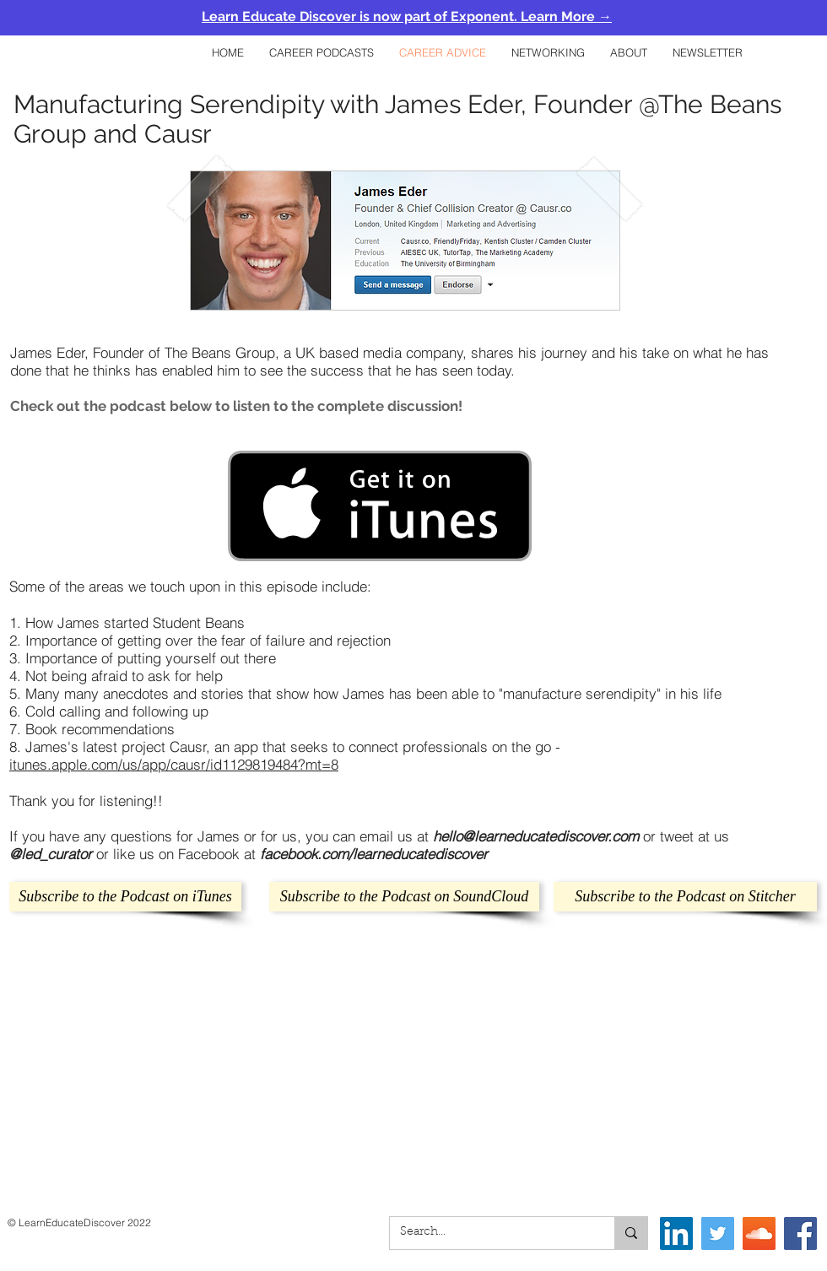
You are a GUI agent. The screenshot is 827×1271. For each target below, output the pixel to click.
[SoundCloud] (759, 1233)
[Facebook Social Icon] (800, 1233)
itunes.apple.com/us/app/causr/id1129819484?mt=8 (173, 764)
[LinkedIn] (676, 1233)
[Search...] (489, 1233)
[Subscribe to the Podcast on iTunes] (125, 896)
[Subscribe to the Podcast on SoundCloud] (404, 896)
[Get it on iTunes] (380, 506)
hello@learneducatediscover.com (536, 836)
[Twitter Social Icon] (717, 1233)
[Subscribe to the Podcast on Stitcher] (685, 896)
